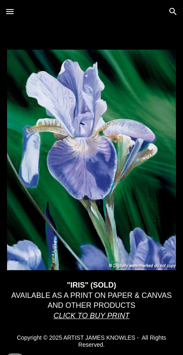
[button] (10, 11)
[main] (91, 300)
